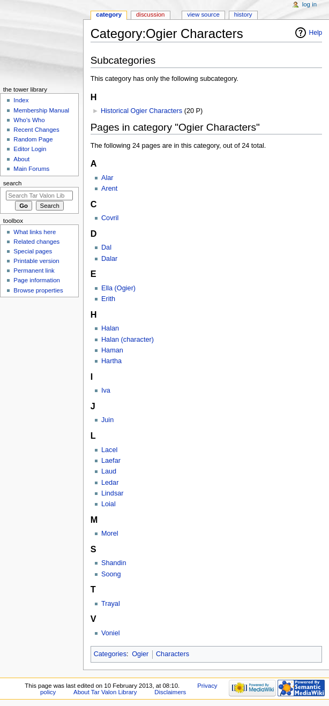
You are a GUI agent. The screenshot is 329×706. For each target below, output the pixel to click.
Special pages (32, 251)
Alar (107, 178)
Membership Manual (41, 110)
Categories (110, 654)
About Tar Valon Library (105, 692)
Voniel (110, 633)
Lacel (109, 450)
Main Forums (31, 169)
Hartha (111, 361)
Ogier (140, 654)
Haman (112, 350)
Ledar (109, 482)
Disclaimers (170, 692)
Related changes (36, 241)
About (21, 159)
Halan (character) (127, 339)
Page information (36, 280)
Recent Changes (36, 129)
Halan (110, 328)
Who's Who (28, 120)
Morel (109, 533)
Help (316, 32)
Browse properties (38, 290)
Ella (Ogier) (118, 288)
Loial (108, 504)
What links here (34, 232)
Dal (106, 247)
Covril (109, 218)
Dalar (109, 258)
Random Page (33, 139)
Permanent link (33, 270)
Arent (109, 188)
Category (109, 14)
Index (20, 100)
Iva (105, 390)
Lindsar (112, 493)
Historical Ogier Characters (141, 111)
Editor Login (29, 149)
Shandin (113, 563)
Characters (172, 654)
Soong (111, 574)
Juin (107, 420)
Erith (108, 299)
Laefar (111, 460)
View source (203, 14)
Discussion (150, 14)
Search (12, 183)
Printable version (36, 261)
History (243, 14)
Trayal (110, 603)
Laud (108, 471)
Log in (309, 4)
